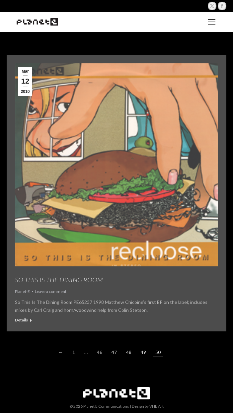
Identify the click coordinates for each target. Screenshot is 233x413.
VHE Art (156, 406)
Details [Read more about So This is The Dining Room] (21, 319)
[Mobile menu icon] (211, 22)
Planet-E (22, 291)
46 (99, 352)
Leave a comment (50, 291)
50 (158, 352)
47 (114, 352)
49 (143, 352)
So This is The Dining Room (59, 280)
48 (128, 352)
